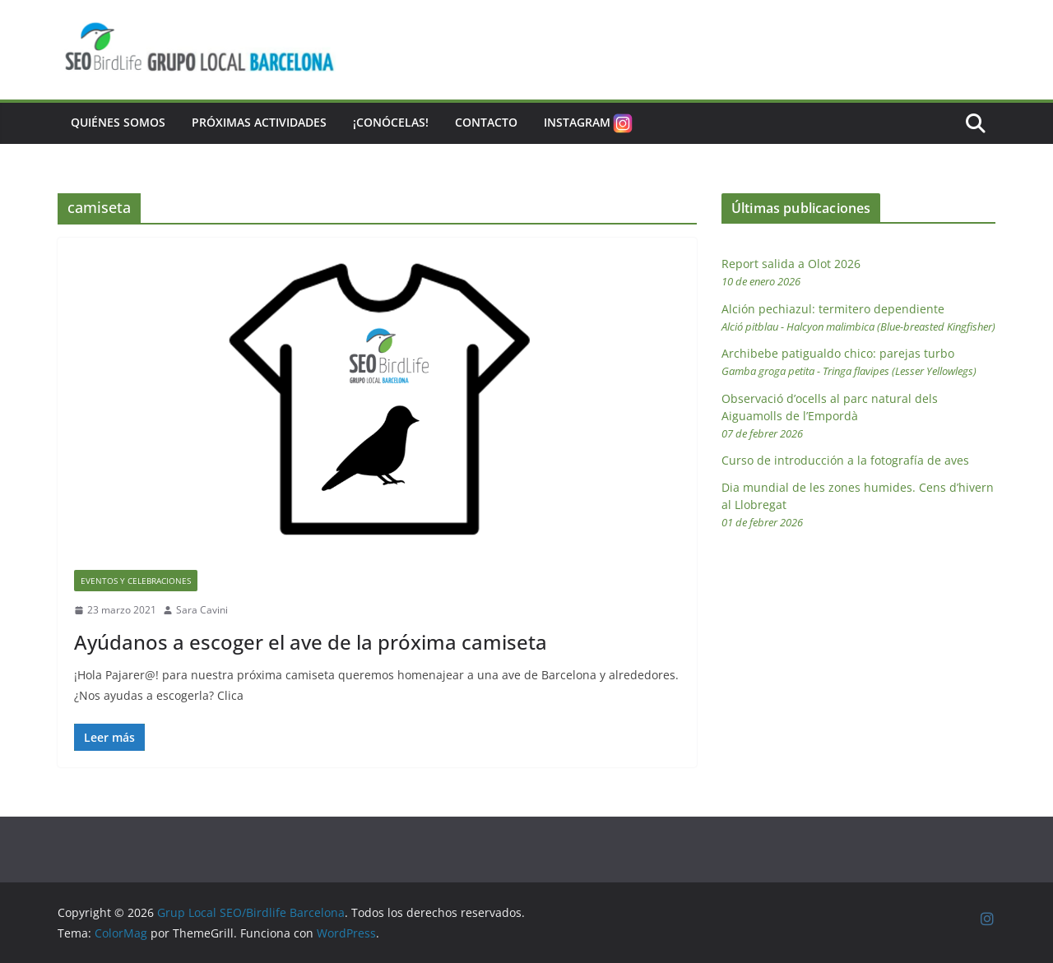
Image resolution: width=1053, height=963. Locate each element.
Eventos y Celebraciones (136, 580)
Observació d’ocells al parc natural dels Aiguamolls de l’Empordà (829, 416)
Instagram (589, 123)
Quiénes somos (118, 122)
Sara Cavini (202, 610)
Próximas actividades (259, 122)
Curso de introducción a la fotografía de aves (845, 460)
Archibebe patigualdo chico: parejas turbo (848, 361)
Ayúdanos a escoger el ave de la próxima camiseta (310, 641)
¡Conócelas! (391, 122)
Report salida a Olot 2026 (790, 272)
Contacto (486, 122)
